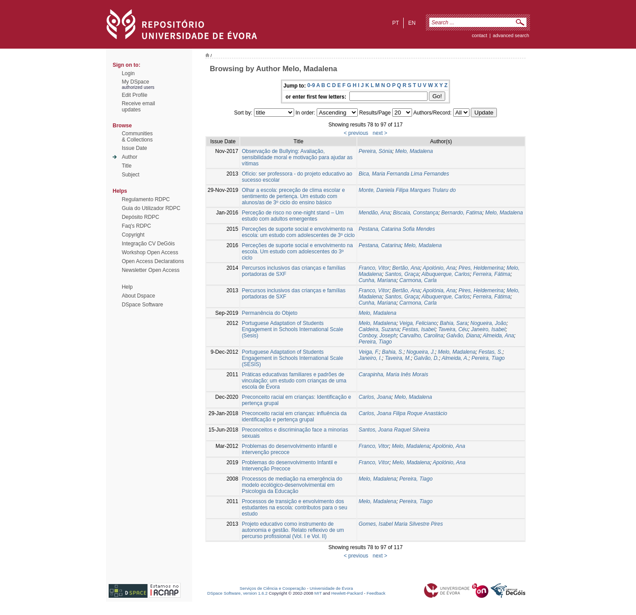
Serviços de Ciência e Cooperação (273, 588)
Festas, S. (491, 352)
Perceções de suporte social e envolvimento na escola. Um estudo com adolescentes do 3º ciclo (297, 251)
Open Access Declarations (153, 261)
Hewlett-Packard (347, 593)
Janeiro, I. (370, 358)
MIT (318, 593)
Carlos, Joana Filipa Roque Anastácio (403, 413)
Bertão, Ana (406, 268)
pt (395, 23)
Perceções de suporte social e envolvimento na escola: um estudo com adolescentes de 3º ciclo (298, 232)
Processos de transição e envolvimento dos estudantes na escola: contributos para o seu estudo (294, 507)
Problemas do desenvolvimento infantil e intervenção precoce (289, 449)
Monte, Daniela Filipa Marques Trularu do (407, 190)
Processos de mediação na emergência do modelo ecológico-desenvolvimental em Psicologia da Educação (292, 485)
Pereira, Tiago (375, 342)
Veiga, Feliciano (418, 323)
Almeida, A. (455, 358)
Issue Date (134, 148)
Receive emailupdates (138, 106)
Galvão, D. (426, 358)
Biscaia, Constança (416, 213)
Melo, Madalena (414, 151)
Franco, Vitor (374, 446)
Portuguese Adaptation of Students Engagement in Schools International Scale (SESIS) (292, 358)
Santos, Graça (402, 274)
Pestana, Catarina (380, 245)
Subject (131, 175)
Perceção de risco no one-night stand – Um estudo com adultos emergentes (293, 216)
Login (128, 73)
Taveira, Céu (453, 329)
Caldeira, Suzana (379, 329)
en (412, 23)
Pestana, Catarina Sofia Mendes (397, 229)
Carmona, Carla (418, 280)
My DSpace (135, 82)
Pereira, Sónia (375, 151)
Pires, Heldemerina (481, 268)
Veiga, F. (369, 352)
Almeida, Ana (498, 335)
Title (127, 166)
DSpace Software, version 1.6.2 (237, 593)
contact (479, 35)
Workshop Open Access (150, 252)
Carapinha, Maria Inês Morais (393, 374)
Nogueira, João (488, 323)
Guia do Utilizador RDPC (151, 208)
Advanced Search (511, 35)
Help (127, 287)
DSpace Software (142, 305)
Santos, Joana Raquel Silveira (394, 430)
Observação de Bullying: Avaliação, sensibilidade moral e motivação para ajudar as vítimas (297, 157)
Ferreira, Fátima (491, 274)
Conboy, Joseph (378, 335)
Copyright (133, 235)
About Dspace (138, 296)
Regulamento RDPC (146, 199)
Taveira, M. (398, 358)
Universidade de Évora (331, 588)
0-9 (311, 85)
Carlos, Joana (375, 397)
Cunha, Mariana (377, 280)
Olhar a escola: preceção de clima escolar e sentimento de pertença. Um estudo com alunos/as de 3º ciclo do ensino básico (293, 196)
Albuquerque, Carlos (445, 274)
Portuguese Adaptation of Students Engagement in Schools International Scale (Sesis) (292, 329)
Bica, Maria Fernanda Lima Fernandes (404, 174)
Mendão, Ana (374, 213)
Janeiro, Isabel (488, 329)
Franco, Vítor (374, 268)
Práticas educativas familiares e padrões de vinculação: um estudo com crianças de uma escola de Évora (294, 380)
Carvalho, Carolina (421, 335)
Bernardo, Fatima (461, 213)
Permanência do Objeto (269, 313)
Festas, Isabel (418, 329)
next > (380, 133)
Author (129, 157)
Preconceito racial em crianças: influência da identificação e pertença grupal (294, 416)
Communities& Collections (137, 136)
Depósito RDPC (140, 217)
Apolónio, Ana (439, 268)
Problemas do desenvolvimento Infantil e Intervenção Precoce (289, 465)
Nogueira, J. (420, 352)
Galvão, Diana (463, 335)
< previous (356, 133)
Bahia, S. (393, 352)
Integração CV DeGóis (148, 244)
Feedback (376, 593)
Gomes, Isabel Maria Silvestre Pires (401, 524)
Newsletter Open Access (151, 270)
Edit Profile (135, 95)
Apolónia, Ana (439, 290)
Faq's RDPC (136, 226)
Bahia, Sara (454, 323)
